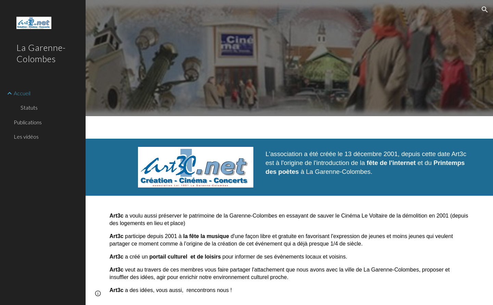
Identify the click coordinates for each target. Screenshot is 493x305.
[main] (367, 166)
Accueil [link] (22, 93)
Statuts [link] (29, 107)
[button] (485, 9)
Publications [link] (28, 122)
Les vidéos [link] (26, 136)
